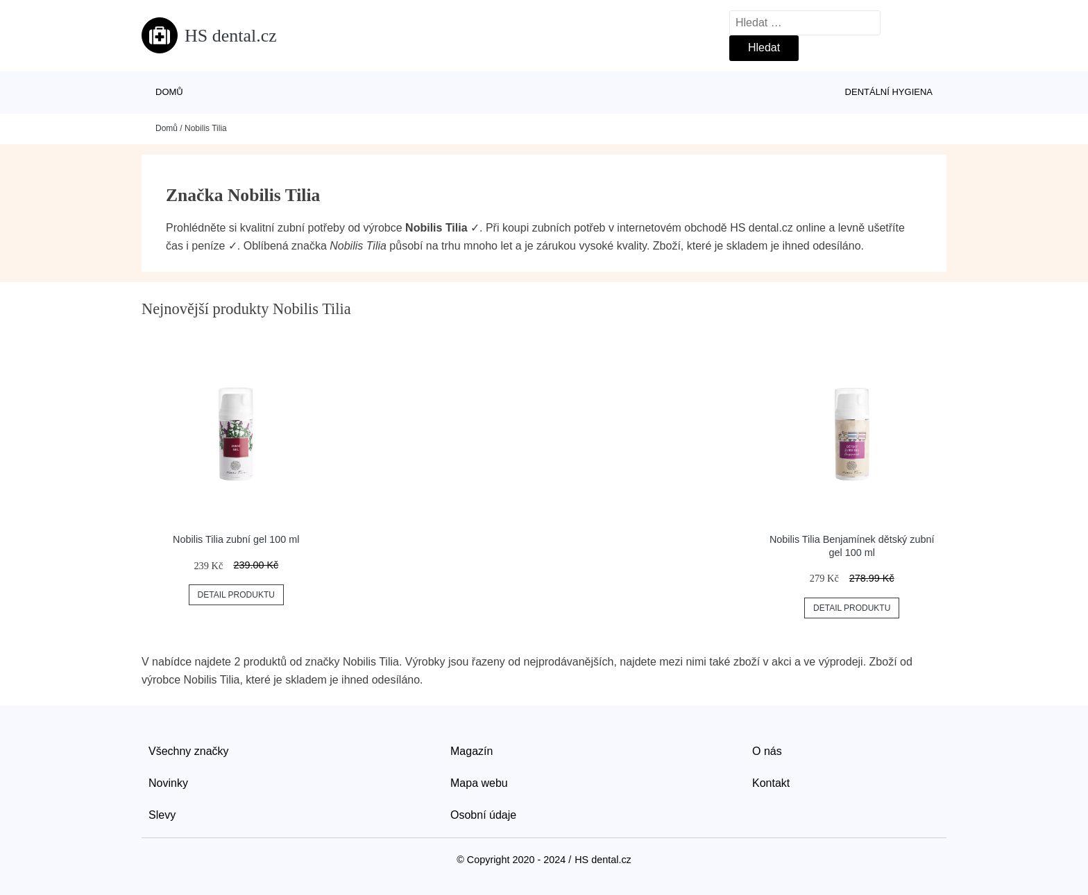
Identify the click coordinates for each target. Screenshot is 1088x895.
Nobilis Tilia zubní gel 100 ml (236, 539)
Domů (169, 92)
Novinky (168, 783)
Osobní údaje (483, 815)
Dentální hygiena (889, 92)
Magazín (471, 751)
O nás (767, 751)
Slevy (162, 815)
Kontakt (771, 783)
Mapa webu (479, 783)
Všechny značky (188, 751)
